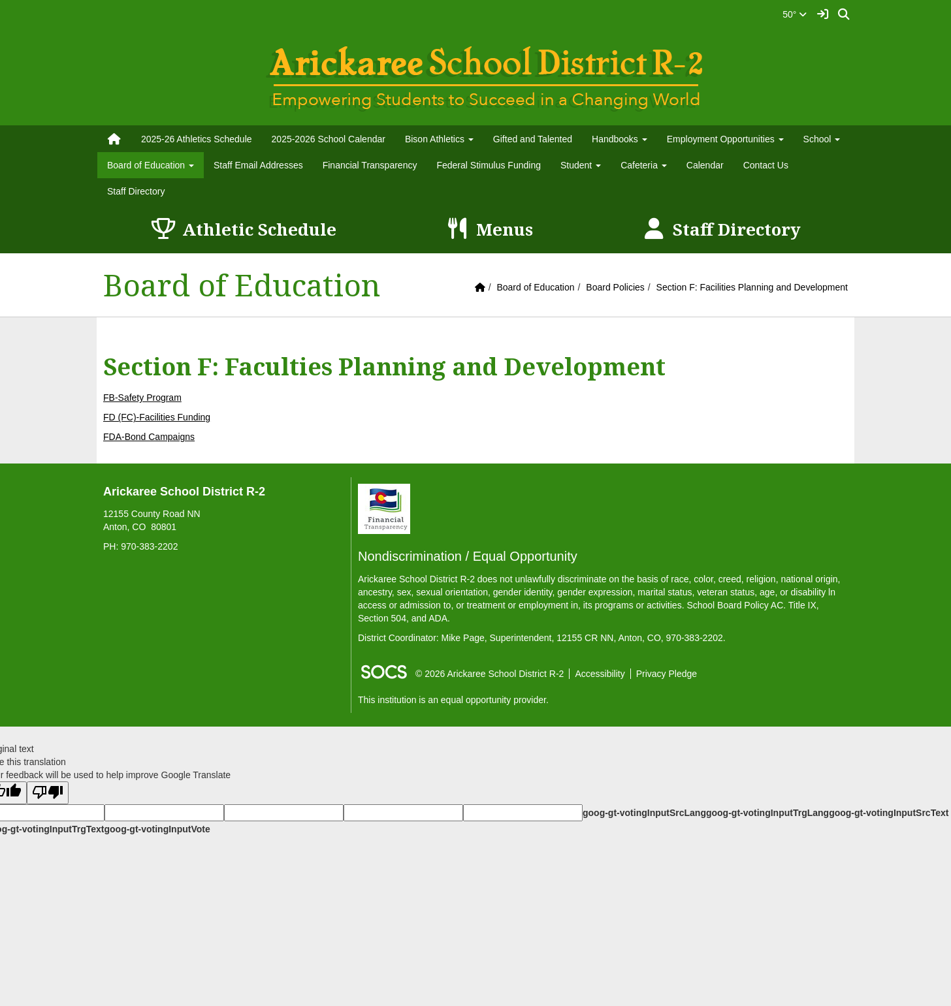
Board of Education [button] (150, 165)
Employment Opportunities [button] (725, 139)
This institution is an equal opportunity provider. (453, 700)
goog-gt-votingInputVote (157, 829)
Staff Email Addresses (258, 165)
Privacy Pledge (666, 673)
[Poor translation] (48, 792)
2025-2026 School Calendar (328, 139)
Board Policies (615, 287)
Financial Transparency (370, 165)
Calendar (705, 165)
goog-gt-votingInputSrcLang (644, 813)
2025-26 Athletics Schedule (196, 139)
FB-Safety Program (142, 397)
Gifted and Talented (532, 139)
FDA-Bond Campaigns (149, 437)
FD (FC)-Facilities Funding (156, 417)
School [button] (822, 139)
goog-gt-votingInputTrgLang (767, 813)
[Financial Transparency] (384, 508)
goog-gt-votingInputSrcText (888, 813)
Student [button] (580, 165)
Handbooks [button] (619, 139)
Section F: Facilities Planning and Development (752, 287)
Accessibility (599, 673)
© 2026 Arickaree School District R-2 (489, 673)
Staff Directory (136, 191)
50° (794, 14)
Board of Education (535, 287)
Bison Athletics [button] (439, 139)
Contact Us (765, 165)
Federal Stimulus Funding (488, 165)
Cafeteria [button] (644, 165)
